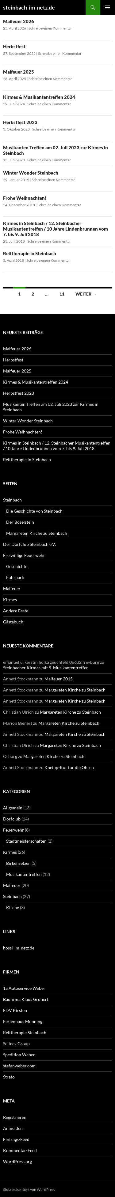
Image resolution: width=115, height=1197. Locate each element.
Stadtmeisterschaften (26, 841)
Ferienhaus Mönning (22, 1021)
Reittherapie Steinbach (24, 1032)
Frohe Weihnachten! (25, 198)
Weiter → (86, 293)
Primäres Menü (107, 7)
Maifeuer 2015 (58, 678)
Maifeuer (12, 588)
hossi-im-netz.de (18, 947)
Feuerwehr (13, 829)
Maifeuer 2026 (18, 21)
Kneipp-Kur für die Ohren (69, 767)
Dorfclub (12, 818)
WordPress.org (17, 1161)
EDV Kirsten (15, 1010)
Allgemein (12, 807)
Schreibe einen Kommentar (50, 28)
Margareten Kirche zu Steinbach (36, 533)
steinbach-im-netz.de (29, 7)
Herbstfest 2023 (20, 122)
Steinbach (12, 499)
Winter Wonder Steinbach (30, 172)
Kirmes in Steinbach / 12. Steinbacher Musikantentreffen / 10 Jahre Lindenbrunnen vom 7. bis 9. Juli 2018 (55, 228)
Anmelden (13, 1128)
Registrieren (14, 1117)
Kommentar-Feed (20, 1150)
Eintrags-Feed (16, 1139)
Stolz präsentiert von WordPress (29, 1189)
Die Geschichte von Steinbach (34, 511)
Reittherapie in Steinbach (29, 253)
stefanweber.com (19, 1065)
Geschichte (16, 566)
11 (61, 293)
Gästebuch (13, 621)
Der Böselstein (20, 522)
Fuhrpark (15, 577)
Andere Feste (15, 610)
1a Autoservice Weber (24, 988)
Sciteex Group (16, 1043)
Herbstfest (14, 46)
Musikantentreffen (24, 874)
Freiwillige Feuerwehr (24, 555)
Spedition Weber (19, 1054)
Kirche (12, 907)
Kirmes (10, 599)
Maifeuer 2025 (18, 72)
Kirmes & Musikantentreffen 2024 (39, 97)
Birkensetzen (18, 863)
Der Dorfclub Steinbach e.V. (29, 544)
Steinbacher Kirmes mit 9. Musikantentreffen (46, 667)
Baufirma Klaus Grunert (25, 999)
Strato (9, 1076)
